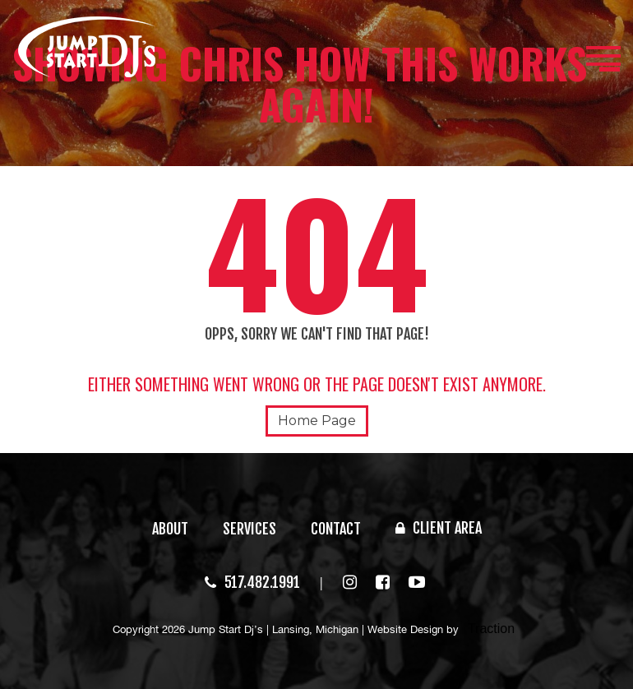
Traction (491, 629)
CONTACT (336, 529)
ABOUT (170, 529)
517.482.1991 (252, 582)
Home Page (317, 420)
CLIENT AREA (438, 528)
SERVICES (249, 529)
